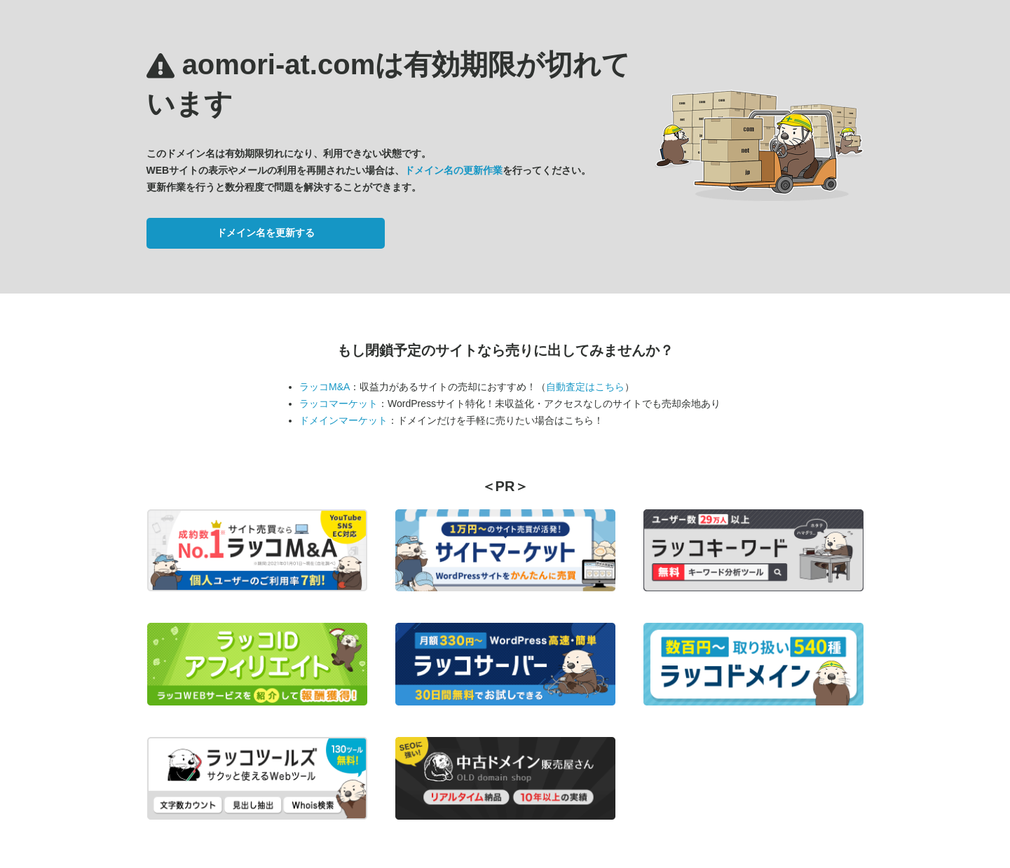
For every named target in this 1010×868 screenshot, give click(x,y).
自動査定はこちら (585, 386)
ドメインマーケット (343, 420)
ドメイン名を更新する (266, 232)
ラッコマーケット (338, 403)
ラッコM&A (324, 386)
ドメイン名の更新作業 (453, 170)
